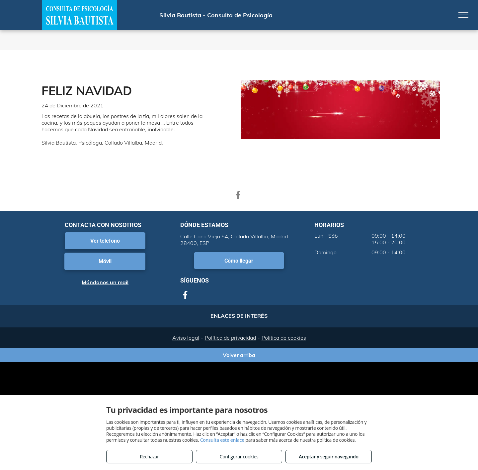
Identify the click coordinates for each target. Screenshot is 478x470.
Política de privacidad (230, 337)
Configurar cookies (239, 456)
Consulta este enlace (222, 440)
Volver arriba (239, 355)
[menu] (463, 15)
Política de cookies (284, 337)
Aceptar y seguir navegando (328, 456)
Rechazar (149, 456)
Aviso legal (185, 337)
